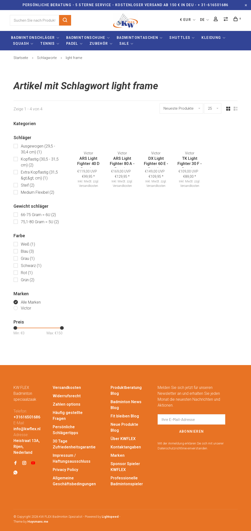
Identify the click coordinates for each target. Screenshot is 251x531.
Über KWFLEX (123, 438)
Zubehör (98, 43)
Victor (26, 308)
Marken (118, 455)
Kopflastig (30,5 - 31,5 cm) (40, 162)
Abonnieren (191, 431)
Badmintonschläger (33, 38)
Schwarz (31, 265)
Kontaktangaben (126, 447)
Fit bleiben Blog (125, 416)
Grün (27, 280)
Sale (124, 43)
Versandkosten (90, 185)
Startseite (20, 58)
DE (202, 20)
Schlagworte (47, 58)
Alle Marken (31, 302)
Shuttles (179, 38)
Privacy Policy (65, 469)
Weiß (28, 244)
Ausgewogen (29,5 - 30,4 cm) (38, 149)
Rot (27, 272)
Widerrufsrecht (67, 396)
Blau (27, 251)
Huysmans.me (37, 521)
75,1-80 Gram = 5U (40, 222)
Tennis (47, 43)
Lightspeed (110, 516)
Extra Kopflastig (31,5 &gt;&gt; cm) (39, 175)
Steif (27, 185)
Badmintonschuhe (85, 38)
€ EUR (186, 20)
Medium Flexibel (37, 192)
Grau (28, 258)
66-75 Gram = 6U (38, 214)
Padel (72, 43)
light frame (74, 58)
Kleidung (211, 38)
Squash (21, 43)
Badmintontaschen (137, 38)
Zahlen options (66, 404)
